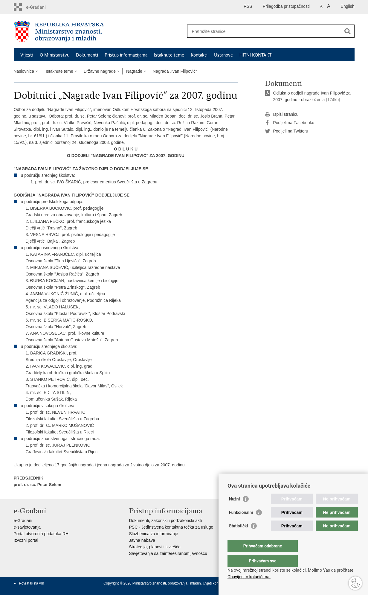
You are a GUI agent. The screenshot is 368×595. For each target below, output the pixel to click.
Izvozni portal (26, 540)
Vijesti (26, 55)
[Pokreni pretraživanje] (348, 31)
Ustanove (223, 55)
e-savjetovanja (27, 527)
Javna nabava (142, 540)
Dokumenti (87, 55)
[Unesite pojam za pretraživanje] (264, 31)
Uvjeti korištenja (216, 583)
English (348, 6)
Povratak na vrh (31, 583)
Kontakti (199, 55)
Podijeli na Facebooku (289, 123)
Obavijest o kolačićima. (249, 576)
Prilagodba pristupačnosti (286, 6)
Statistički (238, 537)
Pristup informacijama (126, 55)
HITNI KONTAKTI (256, 55)
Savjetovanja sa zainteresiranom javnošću (168, 553)
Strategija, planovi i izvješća (155, 546)
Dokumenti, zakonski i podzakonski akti (165, 520)
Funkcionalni (241, 524)
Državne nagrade (100, 71)
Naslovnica (24, 71)
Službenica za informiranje (153, 533)
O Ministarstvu (54, 55)
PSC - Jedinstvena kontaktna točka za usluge (171, 527)
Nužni (234, 511)
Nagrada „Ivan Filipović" (175, 71)
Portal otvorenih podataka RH (41, 533)
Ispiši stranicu (282, 114)
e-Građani (23, 520)
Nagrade (134, 71)
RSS (248, 6)
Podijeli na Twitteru (286, 131)
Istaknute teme (169, 55)
